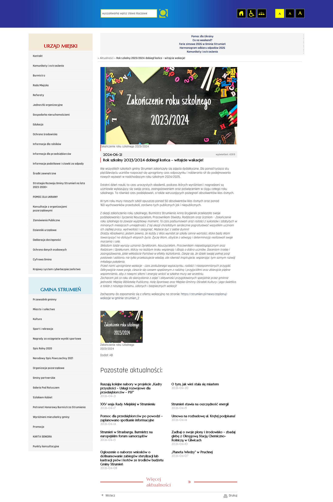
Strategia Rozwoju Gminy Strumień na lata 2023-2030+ (59, 185)
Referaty (38, 95)
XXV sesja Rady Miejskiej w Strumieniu (127, 404)
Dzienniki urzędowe (44, 230)
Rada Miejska (41, 85)
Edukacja (38, 124)
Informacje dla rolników (47, 144)
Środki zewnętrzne (44, 173)
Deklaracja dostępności (47, 240)
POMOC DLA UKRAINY (45, 197)
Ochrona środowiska (45, 134)
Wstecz (110, 495)
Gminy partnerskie (44, 378)
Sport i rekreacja (43, 329)
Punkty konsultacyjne (46, 446)
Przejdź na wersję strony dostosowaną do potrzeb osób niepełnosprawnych (251, 13)
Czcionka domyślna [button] (279, 13)
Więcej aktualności (158, 482)
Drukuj (233, 495)
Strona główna (241, 13)
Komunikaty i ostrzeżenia (48, 66)
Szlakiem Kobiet (42, 397)
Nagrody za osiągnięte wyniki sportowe (57, 339)
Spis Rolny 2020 (42, 348)
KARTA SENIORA (42, 437)
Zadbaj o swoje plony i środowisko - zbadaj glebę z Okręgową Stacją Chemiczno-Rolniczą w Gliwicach (203, 436)
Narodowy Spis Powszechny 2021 (53, 358)
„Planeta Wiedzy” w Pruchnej (192, 452)
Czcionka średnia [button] (289, 13)
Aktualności (106, 58)
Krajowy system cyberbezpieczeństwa (56, 269)
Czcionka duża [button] (300, 13)
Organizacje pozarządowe (48, 368)
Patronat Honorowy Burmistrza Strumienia (59, 407)
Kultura (37, 319)
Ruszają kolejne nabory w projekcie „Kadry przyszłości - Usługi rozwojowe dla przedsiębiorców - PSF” (131, 388)
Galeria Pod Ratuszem (46, 388)
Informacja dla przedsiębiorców (52, 154)
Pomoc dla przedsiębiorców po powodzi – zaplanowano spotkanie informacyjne (131, 418)
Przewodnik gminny (44, 299)
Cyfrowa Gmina (42, 259)
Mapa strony (261, 13)
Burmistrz (39, 75)
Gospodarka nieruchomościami (51, 115)
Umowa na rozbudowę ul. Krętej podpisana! (203, 416)
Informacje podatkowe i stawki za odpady (58, 164)
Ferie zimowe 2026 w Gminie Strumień (202, 44)
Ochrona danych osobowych (50, 250)
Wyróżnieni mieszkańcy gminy (51, 417)
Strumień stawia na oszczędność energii (200, 404)
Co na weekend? (202, 40)
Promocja (38, 427)
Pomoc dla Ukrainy (202, 36)
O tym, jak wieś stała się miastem (195, 384)
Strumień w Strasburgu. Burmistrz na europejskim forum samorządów (126, 434)
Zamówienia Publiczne (46, 220)
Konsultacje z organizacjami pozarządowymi (50, 208)
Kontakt (38, 56)
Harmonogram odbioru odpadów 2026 (202, 48)
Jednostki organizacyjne (48, 105)
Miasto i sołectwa (44, 309)
